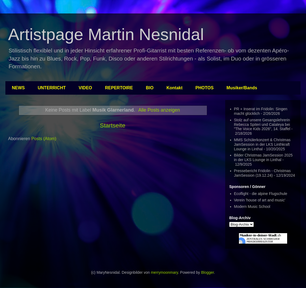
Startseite (113, 125)
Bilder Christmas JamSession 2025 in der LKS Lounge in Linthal (263, 157)
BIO (150, 88)
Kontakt (174, 88)
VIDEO (85, 88)
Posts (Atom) (43, 138)
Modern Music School (252, 206)
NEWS (18, 88)
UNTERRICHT (52, 88)
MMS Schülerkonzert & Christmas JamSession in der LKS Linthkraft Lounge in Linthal (262, 144)
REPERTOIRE (119, 88)
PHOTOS (205, 88)
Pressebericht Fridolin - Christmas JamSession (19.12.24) (262, 173)
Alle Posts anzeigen (159, 110)
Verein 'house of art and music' (260, 200)
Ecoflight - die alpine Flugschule (260, 193)
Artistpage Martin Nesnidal (106, 34)
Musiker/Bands (242, 88)
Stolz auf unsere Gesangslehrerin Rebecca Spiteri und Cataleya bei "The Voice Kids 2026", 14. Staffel (262, 124)
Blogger (207, 272)
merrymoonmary (164, 272)
